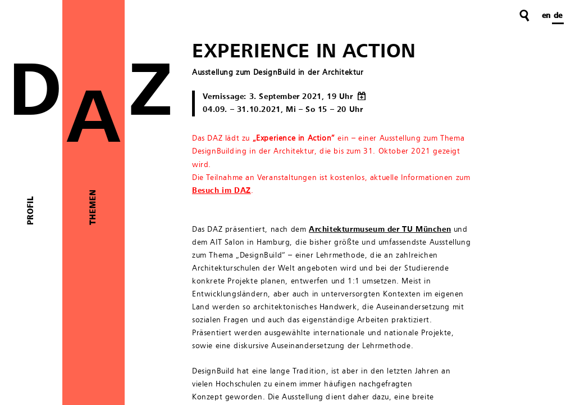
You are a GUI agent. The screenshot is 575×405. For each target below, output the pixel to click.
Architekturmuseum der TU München (380, 229)
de (558, 16)
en (546, 16)
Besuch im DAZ (221, 191)
